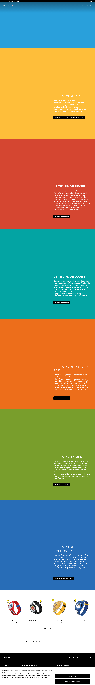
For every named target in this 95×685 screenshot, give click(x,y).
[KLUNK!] (13, 611)
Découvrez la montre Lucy (63, 578)
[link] (11, 1)
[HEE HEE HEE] (81, 611)
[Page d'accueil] (8, 5)
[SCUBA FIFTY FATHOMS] (57, 9)
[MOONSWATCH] (43, 9)
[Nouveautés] (17, 9)
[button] (87, 5)
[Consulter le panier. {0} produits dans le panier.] (91, 5)
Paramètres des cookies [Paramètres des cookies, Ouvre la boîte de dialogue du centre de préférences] (73, 671)
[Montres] (26, 9)
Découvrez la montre (62, 216)
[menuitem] (17, 9)
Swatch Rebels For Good (28, 1)
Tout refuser (72, 676)
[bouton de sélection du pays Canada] (7, 657)
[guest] (82, 5)
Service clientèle (74, 1)
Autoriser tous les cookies (72, 681)
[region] (47, 676)
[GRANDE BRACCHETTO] (36, 611)
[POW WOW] (58, 611)
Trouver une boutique (83, 1)
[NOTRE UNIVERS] (77, 9)
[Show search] (78, 5)
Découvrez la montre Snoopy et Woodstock (69, 117)
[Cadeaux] (34, 9)
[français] (91, 1)
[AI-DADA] (68, 9)
